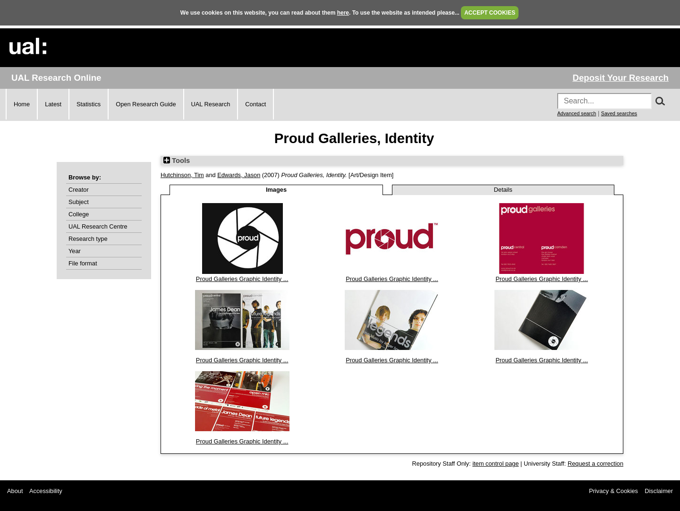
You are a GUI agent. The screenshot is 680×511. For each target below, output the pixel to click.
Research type (88, 238)
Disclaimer (659, 490)
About (15, 490)
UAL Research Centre (98, 226)
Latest (53, 104)
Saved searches (619, 113)
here (343, 12)
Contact (255, 104)
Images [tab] (276, 189)
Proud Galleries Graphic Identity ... (242, 278)
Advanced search (576, 113)
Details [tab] (503, 189)
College (78, 214)
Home (22, 104)
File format (82, 263)
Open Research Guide (146, 104)
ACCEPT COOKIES (489, 12)
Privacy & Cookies (613, 490)
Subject (78, 201)
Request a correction (595, 463)
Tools (176, 160)
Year (74, 251)
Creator (78, 189)
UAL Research (210, 104)
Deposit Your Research (620, 78)
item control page (495, 463)
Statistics (88, 104)
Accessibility (45, 490)
